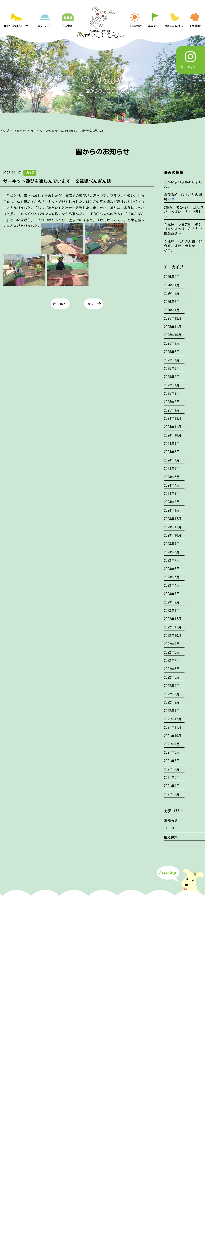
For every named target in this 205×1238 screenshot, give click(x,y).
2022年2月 (172, 702)
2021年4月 (172, 785)
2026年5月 (172, 276)
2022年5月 (172, 677)
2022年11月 (173, 627)
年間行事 (154, 26)
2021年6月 (172, 769)
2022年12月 (173, 618)
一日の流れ (134, 26)
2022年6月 (172, 669)
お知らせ (20, 130)
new (62, 303)
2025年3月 (172, 393)
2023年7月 (172, 560)
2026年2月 (172, 301)
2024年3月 (172, 493)
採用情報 (195, 26)
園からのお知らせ (16, 26)
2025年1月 (172, 410)
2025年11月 (173, 326)
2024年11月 (173, 427)
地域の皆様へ (174, 26)
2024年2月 (172, 502)
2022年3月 (172, 694)
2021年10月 (173, 736)
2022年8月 (172, 652)
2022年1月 (172, 710)
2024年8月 (172, 451)
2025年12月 (173, 318)
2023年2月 (172, 602)
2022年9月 (172, 644)
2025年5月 (172, 376)
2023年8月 (172, 552)
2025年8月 (172, 351)
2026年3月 (172, 293)
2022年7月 (172, 660)
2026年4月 (172, 285)
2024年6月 (172, 468)
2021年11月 (173, 727)
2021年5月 (172, 777)
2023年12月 (173, 518)
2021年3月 (172, 794)
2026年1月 (172, 310)
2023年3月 (172, 594)
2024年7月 (172, 460)
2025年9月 (172, 343)
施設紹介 (68, 26)
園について (45, 26)
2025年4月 (172, 385)
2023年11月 (173, 527)
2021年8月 (172, 752)
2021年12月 (173, 719)
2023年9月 (172, 543)
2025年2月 (172, 402)
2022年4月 (172, 685)
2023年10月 (173, 535)
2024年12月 (173, 418)
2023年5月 (172, 577)
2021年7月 (172, 760)
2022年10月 (173, 635)
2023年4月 (172, 585)
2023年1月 (172, 610)
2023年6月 (172, 569)
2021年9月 (172, 744)
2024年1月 (172, 510)
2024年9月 (172, 443)
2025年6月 (172, 368)
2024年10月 (173, 435)
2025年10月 (173, 335)
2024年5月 (172, 477)
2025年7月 (172, 360)
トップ (4, 130)
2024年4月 (172, 485)
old (91, 303)
